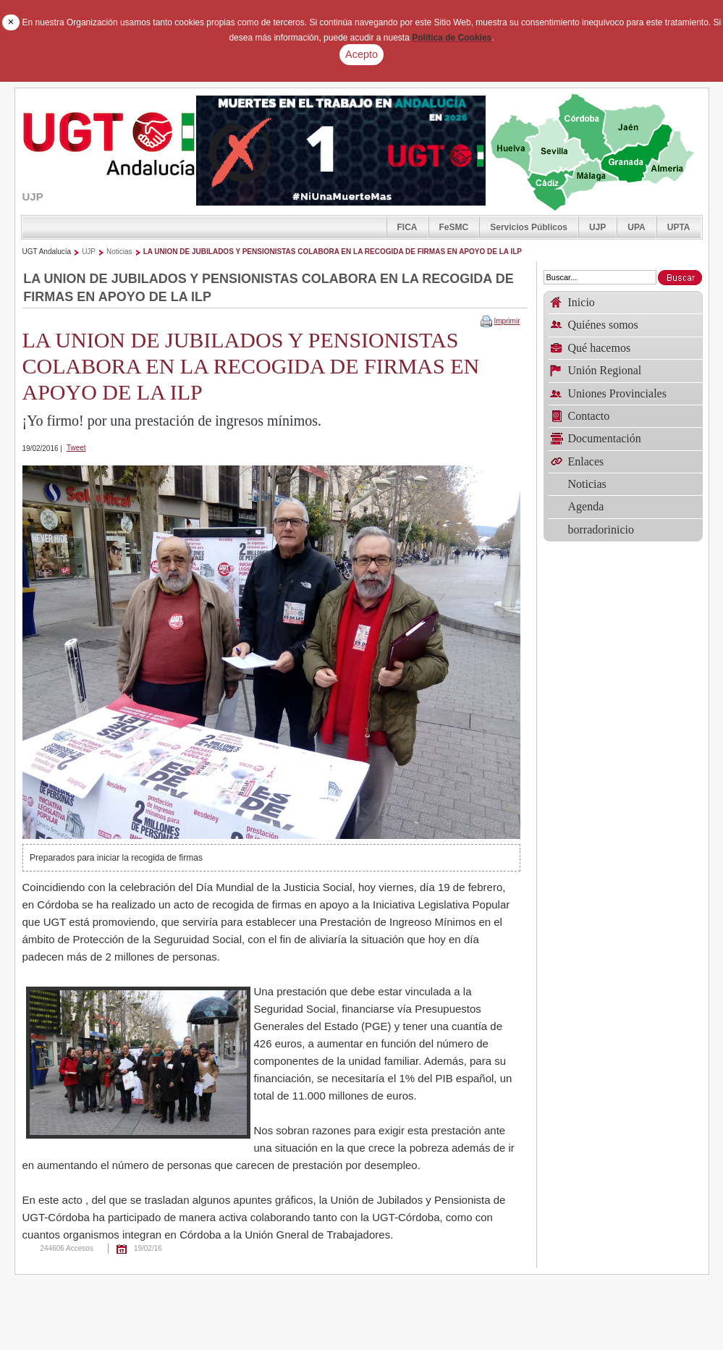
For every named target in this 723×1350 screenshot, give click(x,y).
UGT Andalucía (47, 252)
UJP (597, 227)
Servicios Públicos (528, 227)
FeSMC (454, 227)
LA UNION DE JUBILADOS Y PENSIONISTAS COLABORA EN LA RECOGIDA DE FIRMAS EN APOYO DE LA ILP (332, 252)
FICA (407, 227)
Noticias (119, 252)
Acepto (361, 54)
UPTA (678, 227)
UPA (636, 227)
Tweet (76, 448)
